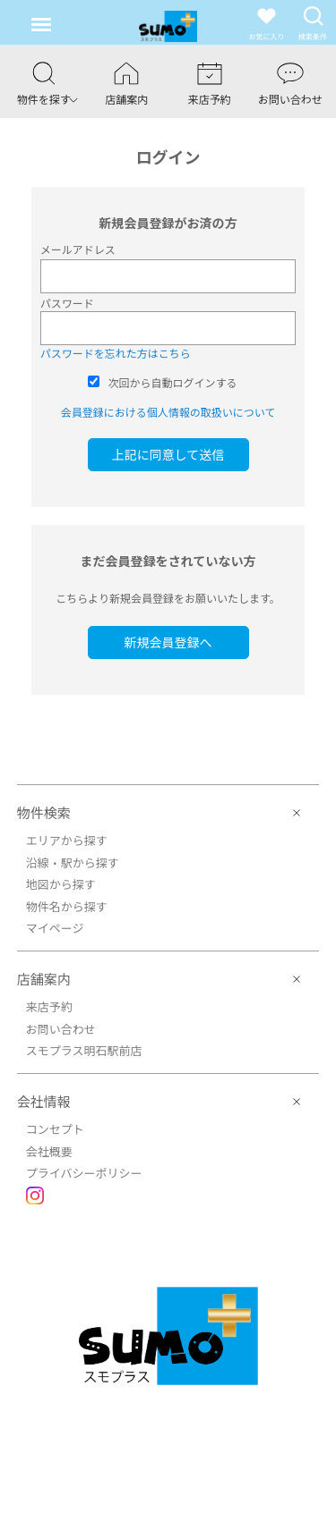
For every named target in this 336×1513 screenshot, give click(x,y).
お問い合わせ (61, 1028)
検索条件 (312, 22)
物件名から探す (67, 906)
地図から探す (61, 883)
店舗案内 (44, 978)
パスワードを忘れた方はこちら (115, 352)
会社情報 (44, 1101)
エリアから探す (67, 840)
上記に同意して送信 (168, 454)
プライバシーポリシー (84, 1172)
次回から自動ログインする (172, 382)
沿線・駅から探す (72, 862)
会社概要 (49, 1151)
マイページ (55, 927)
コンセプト (55, 1128)
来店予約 (49, 1006)
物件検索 (44, 812)
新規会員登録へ (168, 642)
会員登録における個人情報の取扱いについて (168, 411)
